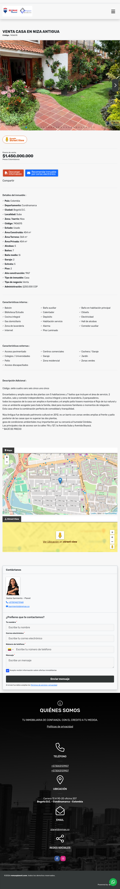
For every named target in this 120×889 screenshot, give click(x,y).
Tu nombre (11, 622)
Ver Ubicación (51, 541)
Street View (14, 139)
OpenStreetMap (110, 513)
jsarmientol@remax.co (18, 606)
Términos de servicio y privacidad (44, 685)
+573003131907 (60, 766)
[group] (60, 85)
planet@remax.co (60, 829)
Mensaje (10, 655)
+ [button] (7, 457)
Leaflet (93, 513)
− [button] (7, 462)
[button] (26, 127)
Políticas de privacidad (60, 726)
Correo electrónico (15, 633)
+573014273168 (16, 602)
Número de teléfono (15, 644)
